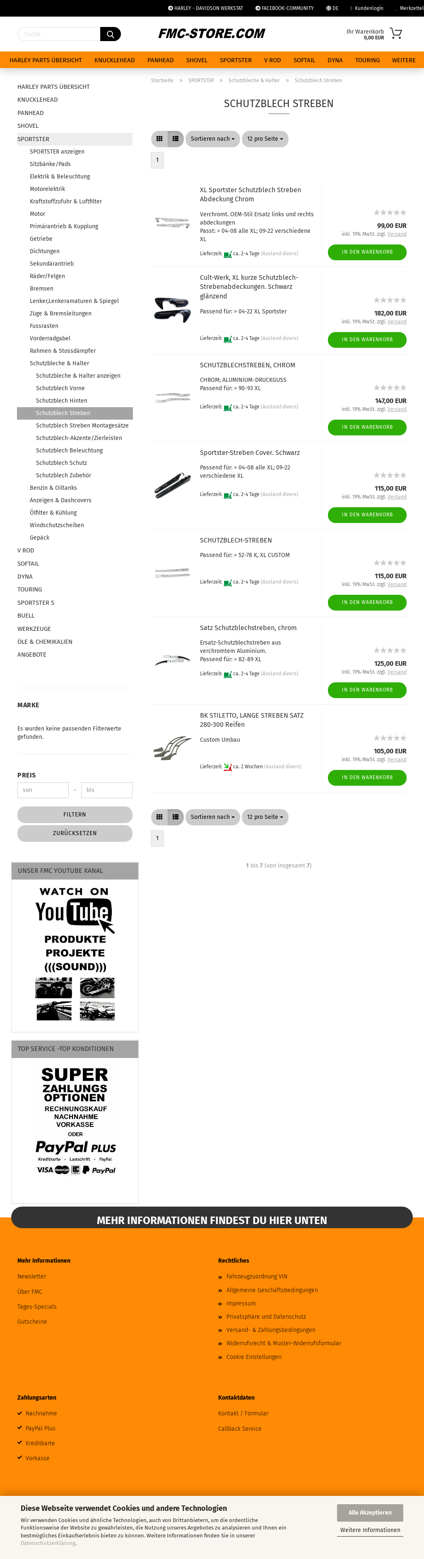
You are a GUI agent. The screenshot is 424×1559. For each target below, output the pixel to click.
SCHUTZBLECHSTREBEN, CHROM (247, 365)
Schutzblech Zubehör (63, 475)
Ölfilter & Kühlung (53, 512)
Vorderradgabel (50, 338)
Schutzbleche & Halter (59, 363)
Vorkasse (38, 1458)
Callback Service (240, 1428)
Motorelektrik (47, 189)
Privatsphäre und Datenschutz (266, 1316)
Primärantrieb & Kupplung (64, 226)
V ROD (272, 60)
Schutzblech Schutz (61, 463)
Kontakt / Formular (243, 1413)
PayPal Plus (40, 1428)
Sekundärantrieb (52, 263)
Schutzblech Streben (63, 413)
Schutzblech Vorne (60, 388)
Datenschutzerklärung (48, 1543)
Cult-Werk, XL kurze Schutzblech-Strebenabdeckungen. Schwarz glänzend (249, 287)
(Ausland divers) (279, 254)
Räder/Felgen (47, 276)
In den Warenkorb (367, 252)
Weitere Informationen (370, 1530)
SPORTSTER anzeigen (57, 151)
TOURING (367, 60)
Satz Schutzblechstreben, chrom (248, 628)
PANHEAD (160, 60)
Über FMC (29, 1291)
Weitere (404, 60)
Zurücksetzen (75, 833)
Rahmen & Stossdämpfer (63, 350)
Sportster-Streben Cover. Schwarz (250, 453)
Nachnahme (41, 1413)
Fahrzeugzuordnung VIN (256, 1276)
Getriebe (41, 238)
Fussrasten (44, 326)
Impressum (241, 1303)
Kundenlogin (367, 8)
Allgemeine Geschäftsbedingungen (272, 1290)
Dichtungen (45, 251)
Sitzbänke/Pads (50, 164)
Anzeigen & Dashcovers (61, 500)
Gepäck (39, 537)
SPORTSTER (236, 60)
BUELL (25, 615)
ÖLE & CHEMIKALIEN (44, 641)
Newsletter (31, 1276)
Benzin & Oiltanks (53, 487)
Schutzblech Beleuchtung (69, 450)
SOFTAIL (304, 60)
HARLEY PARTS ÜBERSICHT (46, 60)
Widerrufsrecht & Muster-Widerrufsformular (283, 1343)
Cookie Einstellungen (254, 1357)
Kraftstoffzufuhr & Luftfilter (66, 201)
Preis (26, 775)
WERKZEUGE (34, 629)
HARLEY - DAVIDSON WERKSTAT (205, 8)
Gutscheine (32, 1321)
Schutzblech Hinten (61, 400)
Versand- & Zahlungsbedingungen (271, 1330)
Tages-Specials (37, 1306)
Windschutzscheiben (57, 525)
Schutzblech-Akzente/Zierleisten (79, 438)
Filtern (75, 814)
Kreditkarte (40, 1443)
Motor (37, 213)
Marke (28, 705)
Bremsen (41, 288)
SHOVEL (196, 60)
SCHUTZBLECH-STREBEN (236, 540)
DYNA (335, 60)
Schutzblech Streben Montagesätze (82, 425)
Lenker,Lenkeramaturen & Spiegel (74, 301)
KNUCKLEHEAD (114, 60)
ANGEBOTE (31, 654)
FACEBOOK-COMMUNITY (284, 8)
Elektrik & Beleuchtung (60, 176)
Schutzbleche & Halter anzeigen (78, 375)
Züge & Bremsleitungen (61, 313)
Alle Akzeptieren (370, 1512)
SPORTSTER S (35, 602)
